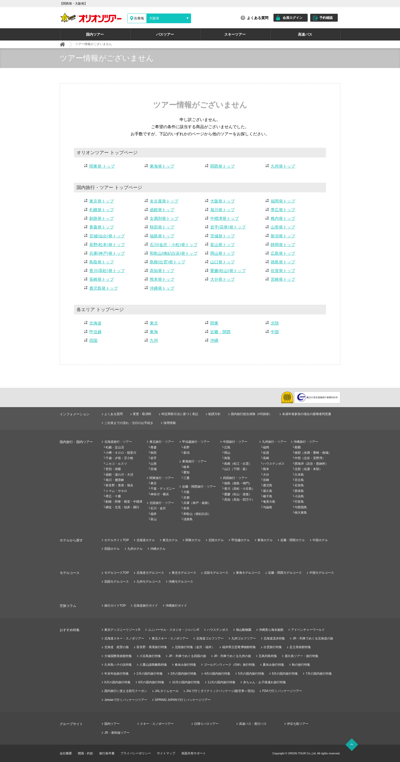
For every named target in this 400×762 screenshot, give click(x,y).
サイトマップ (166, 753)
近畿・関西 (220, 332)
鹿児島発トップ (103, 288)
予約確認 (326, 18)
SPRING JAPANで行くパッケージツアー (183, 700)
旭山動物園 (243, 630)
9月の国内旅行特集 (151, 682)
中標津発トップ (224, 218)
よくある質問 (257, 18)
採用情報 (170, 423)
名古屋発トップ (164, 201)
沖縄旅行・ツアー (306, 442)
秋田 (154, 452)
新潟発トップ (283, 236)
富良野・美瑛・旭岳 (119, 485)
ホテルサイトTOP (116, 540)
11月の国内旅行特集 (221, 682)
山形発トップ (283, 227)
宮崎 (266, 480)
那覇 (298, 447)
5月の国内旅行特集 (251, 673)
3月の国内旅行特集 (183, 673)
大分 (266, 474)
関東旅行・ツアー (161, 478)
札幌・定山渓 (115, 447)
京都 (186, 497)
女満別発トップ (164, 218)
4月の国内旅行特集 (217, 673)
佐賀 (266, 452)
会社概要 (66, 753)
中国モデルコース (321, 572)
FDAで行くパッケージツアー (282, 691)
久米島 (299, 474)
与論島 (267, 507)
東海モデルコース (248, 572)
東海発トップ (162, 166)
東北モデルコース (184, 572)
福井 (154, 514)
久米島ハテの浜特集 (118, 664)
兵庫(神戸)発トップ (107, 253)
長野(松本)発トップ (107, 245)
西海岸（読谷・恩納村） (311, 463)
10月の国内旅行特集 (186, 682)
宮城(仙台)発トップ (107, 236)
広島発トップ (283, 253)
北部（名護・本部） (308, 469)
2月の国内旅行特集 (149, 673)
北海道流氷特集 (274, 638)
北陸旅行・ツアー (161, 503)
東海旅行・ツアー (194, 461)
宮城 (154, 469)
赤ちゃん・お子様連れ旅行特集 (264, 682)
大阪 (186, 492)
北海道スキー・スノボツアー (124, 638)
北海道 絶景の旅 (116, 647)
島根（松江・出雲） (238, 463)
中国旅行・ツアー (235, 442)
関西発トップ (222, 166)
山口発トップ (222, 262)
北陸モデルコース (216, 572)
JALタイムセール (167, 691)
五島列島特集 (268, 656)
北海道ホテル (145, 540)
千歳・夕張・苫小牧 (119, 458)
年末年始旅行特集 (116, 673)
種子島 (267, 496)
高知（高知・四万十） (239, 499)
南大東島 (301, 512)
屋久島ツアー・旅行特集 (301, 656)
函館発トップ (162, 210)
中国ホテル (320, 540)
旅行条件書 (107, 753)
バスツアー (165, 34)
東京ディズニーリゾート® (122, 630)
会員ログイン (293, 18)
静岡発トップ (283, 245)
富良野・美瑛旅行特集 (151, 647)
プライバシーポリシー (135, 753)
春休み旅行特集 (185, 664)
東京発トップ (101, 201)
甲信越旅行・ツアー (196, 442)
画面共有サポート (193, 753)
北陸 (275, 323)
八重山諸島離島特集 (153, 664)
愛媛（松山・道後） (238, 494)
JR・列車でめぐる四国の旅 (187, 656)
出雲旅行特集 (273, 647)
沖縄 (214, 340)
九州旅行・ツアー (274, 442)
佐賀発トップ (283, 271)
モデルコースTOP (116, 572)
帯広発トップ (283, 210)
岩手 (154, 458)
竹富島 (299, 501)
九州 (154, 340)
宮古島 (299, 480)
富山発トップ (222, 245)
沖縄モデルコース (181, 581)
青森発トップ (101, 227)
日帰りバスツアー (206, 724)
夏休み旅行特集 (273, 664)
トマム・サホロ (116, 491)
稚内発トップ (283, 218)
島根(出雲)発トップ (167, 262)
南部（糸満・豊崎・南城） (313, 452)
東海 (154, 332)
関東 (214, 323)
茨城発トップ (222, 236)
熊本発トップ (162, 279)
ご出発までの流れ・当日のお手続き (128, 423)
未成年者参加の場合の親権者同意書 (306, 414)
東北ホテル (170, 540)
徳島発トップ (283, 262)
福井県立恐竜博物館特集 (239, 647)
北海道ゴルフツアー (210, 638)
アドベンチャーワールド (308, 630)
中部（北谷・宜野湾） (310, 458)
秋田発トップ (162, 227)
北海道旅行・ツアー (118, 442)
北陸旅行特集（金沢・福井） (195, 647)
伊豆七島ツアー (297, 724)
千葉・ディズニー (163, 488)
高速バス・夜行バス (253, 724)
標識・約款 (85, 753)
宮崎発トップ (283, 279)
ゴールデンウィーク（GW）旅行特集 (229, 664)
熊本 (266, 469)
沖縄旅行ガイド (176, 605)
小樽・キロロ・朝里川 (121, 452)
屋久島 (267, 491)
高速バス (305, 34)
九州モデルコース (148, 581)
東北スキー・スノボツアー (170, 638)
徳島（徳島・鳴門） (238, 483)
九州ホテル (135, 549)
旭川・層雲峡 (115, 480)
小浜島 (299, 496)
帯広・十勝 (113, 496)
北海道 (95, 323)
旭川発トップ (222, 210)
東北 (154, 323)
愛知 (186, 472)
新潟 (186, 452)
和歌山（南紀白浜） (197, 514)
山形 (154, 463)
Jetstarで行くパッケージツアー (125, 700)
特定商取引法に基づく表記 (179, 414)
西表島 (299, 491)
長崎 (266, 458)
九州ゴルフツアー (243, 638)
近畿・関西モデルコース (285, 572)
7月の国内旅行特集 (319, 673)
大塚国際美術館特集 (118, 656)
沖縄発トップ (162, 288)
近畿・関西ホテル (292, 540)
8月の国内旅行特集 (117, 682)
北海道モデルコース (150, 572)
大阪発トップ (222, 201)
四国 (93, 340)
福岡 (266, 447)
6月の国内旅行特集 (285, 673)
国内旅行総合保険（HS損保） (251, 414)
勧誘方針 (214, 414)
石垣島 (299, 485)
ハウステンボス (273, 463)
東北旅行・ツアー (161, 442)
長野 (186, 447)
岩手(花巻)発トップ (228, 227)
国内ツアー (95, 34)
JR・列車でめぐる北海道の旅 (313, 638)
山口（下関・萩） (236, 469)
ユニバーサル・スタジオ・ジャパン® (173, 630)
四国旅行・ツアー (235, 478)
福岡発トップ (283, 201)
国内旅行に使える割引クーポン (125, 691)
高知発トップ (162, 271)
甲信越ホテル (240, 540)
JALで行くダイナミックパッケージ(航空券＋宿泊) (220, 691)
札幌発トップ (101, 210)
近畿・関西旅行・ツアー (199, 486)
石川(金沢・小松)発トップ (173, 245)
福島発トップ (162, 236)
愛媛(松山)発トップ (228, 271)
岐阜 (186, 467)
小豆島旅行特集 (150, 656)
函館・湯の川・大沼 (119, 474)
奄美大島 (269, 501)
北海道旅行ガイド (145, 605)
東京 (154, 483)
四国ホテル (112, 549)
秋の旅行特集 (301, 664)
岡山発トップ (222, 253)
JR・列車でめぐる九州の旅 (232, 656)
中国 (275, 332)
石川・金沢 (158, 508)
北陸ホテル (216, 540)
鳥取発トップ (101, 262)
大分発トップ (222, 279)
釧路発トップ (101, 218)
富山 (154, 519)
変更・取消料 (142, 414)
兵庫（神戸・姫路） (197, 503)
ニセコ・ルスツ (116, 463)
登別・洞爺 (113, 469)
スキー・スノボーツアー (157, 724)
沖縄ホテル (158, 549)
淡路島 (188, 519)
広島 (227, 447)
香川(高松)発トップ (107, 271)
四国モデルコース (116, 581)
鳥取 (227, 458)
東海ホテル (265, 540)
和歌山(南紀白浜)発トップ (173, 253)
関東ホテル (193, 540)
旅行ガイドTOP (115, 605)
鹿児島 (267, 485)
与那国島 (301, 507)
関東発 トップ (102, 166)
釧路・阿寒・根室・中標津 (124, 501)
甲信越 (95, 332)
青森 (154, 447)
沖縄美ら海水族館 (271, 630)
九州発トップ (283, 166)
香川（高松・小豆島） (239, 488)
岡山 (227, 452)
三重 (186, 478)
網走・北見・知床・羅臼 (122, 507)
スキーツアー (235, 34)
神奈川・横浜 (160, 494)
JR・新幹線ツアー (117, 732)
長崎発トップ (101, 279)
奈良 (186, 508)
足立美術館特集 (300, 647)
